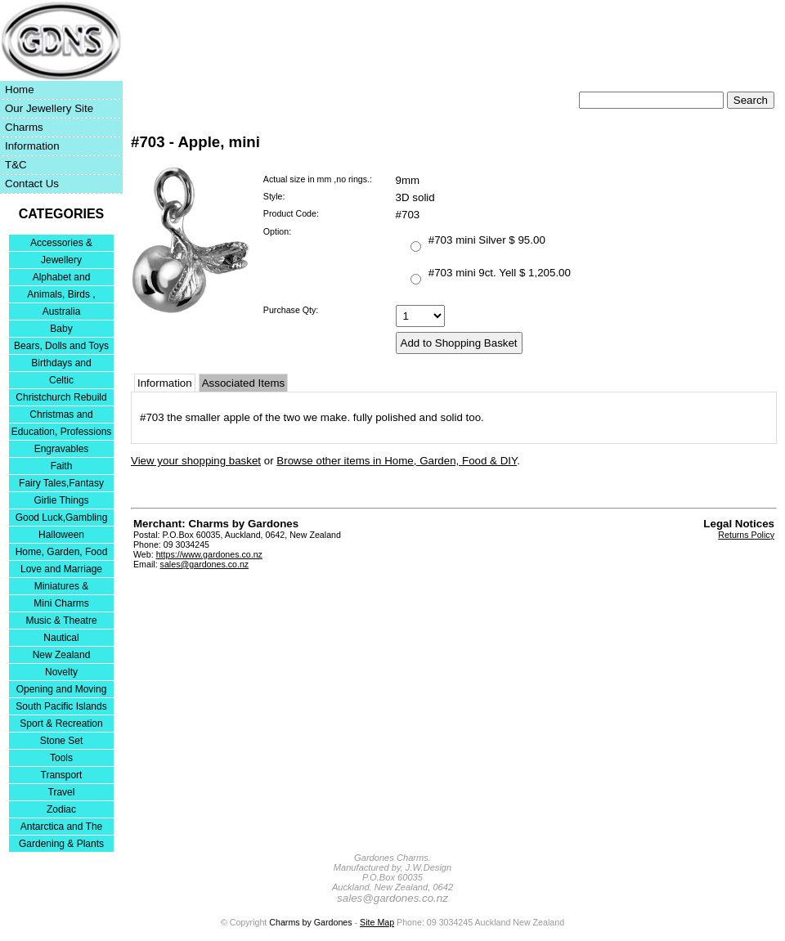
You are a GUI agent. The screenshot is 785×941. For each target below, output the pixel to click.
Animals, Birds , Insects (61, 295)
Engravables (61, 449)
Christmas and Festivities (60, 416)
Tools (61, 758)
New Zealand (62, 655)
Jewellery (61, 260)
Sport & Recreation (61, 723)
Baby (61, 328)
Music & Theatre (60, 620)
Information (32, 146)
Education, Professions (61, 431)
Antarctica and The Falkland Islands (61, 828)
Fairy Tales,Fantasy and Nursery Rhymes (62, 484)
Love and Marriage (61, 569)
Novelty (61, 672)
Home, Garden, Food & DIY (62, 553)
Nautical (60, 637)
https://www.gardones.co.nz (209, 554)
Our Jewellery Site (49, 108)
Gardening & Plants (61, 843)
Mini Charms (61, 603)
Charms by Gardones (310, 922)
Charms (24, 127)
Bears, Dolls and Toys (61, 346)
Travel (61, 792)
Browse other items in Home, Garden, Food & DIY (396, 461)
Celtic (61, 380)
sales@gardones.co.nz (204, 564)
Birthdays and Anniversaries (61, 364)
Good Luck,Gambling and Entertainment (62, 519)
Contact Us (32, 183)
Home (19, 89)
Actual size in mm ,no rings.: (317, 179)
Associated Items (243, 383)
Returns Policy (746, 535)
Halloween (61, 534)
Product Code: (291, 213)
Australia (62, 311)
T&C (16, 165)
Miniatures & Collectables (61, 587)
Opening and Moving (61, 689)
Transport (62, 775)
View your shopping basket (196, 461)
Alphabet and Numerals (62, 278)
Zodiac (61, 809)
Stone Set (61, 740)
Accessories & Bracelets (61, 244)
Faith (62, 466)
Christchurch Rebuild (61, 397)
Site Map (377, 922)
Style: (274, 196)
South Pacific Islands (61, 706)
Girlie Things (61, 500)
